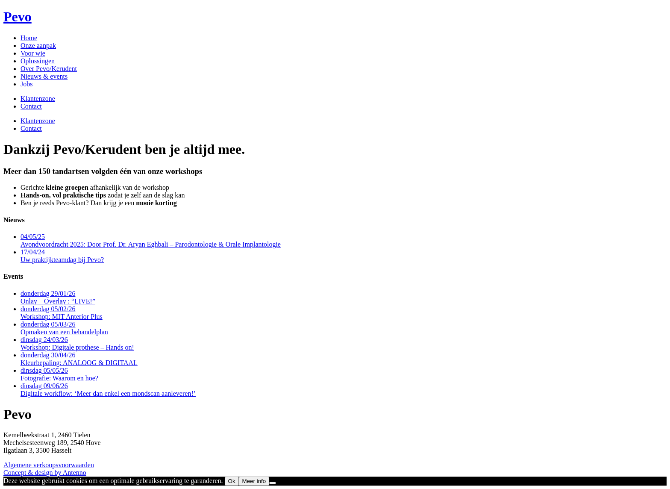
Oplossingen (38, 61)
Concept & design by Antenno (44, 472)
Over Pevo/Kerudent (49, 68)
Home (29, 37)
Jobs (26, 84)
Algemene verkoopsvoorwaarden (48, 464)
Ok (231, 481)
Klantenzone (38, 98)
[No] (272, 483)
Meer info (254, 481)
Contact (31, 106)
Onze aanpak (38, 45)
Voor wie (33, 53)
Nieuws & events (44, 76)
